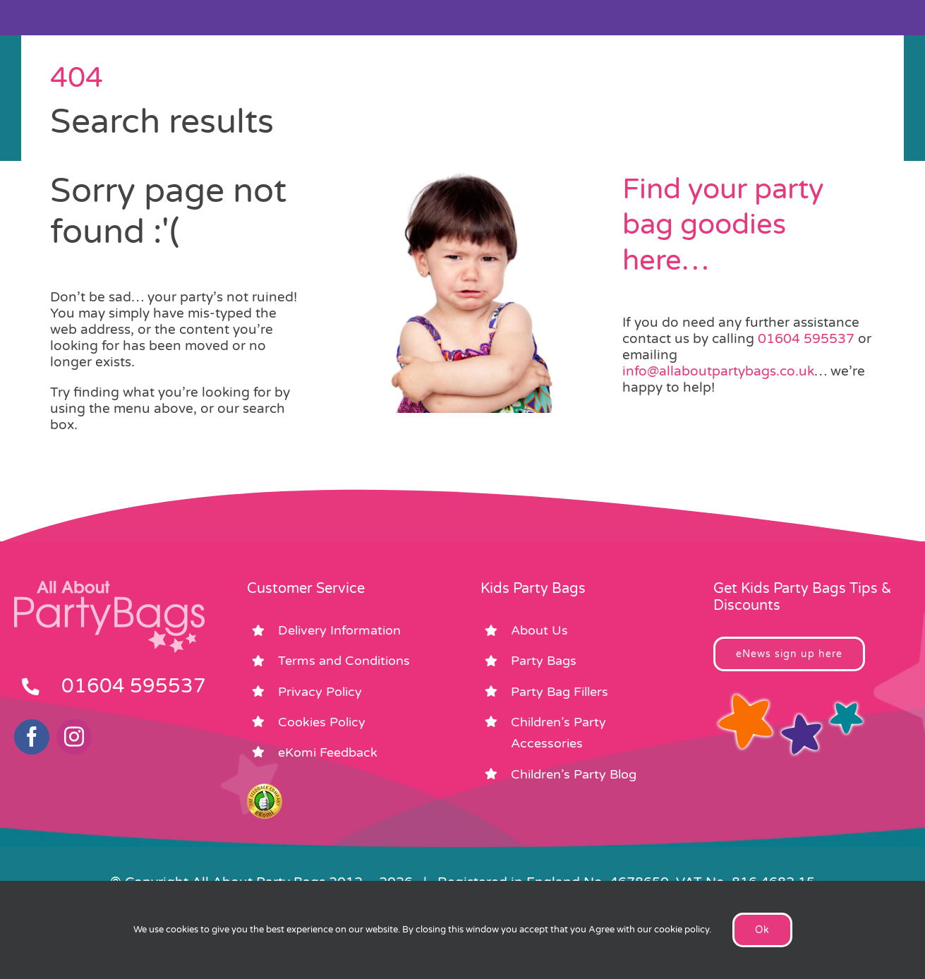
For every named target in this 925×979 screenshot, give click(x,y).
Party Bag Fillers (559, 691)
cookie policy (681, 929)
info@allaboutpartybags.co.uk (718, 371)
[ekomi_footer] (264, 790)
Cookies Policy (321, 722)
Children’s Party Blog (573, 774)
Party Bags (543, 660)
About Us (539, 630)
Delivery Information (339, 630)
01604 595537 (806, 339)
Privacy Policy (320, 691)
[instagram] (74, 737)
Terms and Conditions (344, 660)
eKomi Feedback (327, 752)
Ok (762, 930)
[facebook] (31, 737)
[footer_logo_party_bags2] (109, 586)
